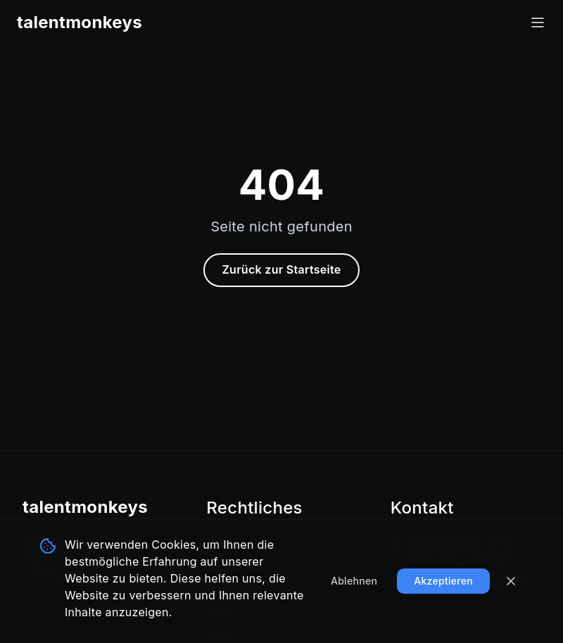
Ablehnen (354, 581)
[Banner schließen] (511, 581)
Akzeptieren (443, 581)
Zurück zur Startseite (281, 269)
